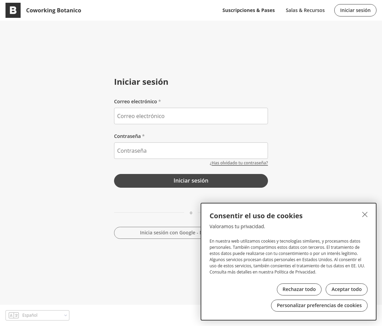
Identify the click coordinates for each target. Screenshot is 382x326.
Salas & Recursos (305, 10)
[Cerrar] (365, 214)
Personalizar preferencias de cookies (319, 305)
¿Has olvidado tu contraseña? (239, 163)
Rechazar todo (299, 289)
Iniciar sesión (355, 10)
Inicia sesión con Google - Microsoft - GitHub (191, 232)
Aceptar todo (347, 289)
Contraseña (127, 136)
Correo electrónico (135, 101)
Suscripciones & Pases (249, 10)
